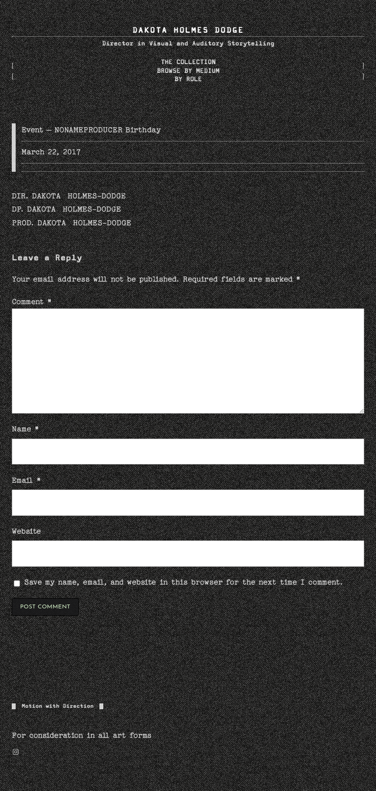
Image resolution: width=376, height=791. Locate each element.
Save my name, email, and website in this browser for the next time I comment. (184, 582)
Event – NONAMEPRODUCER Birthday (91, 130)
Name (25, 429)
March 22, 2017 (51, 152)
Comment (32, 301)
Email (26, 480)
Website (26, 531)
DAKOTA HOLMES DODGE (188, 30)
